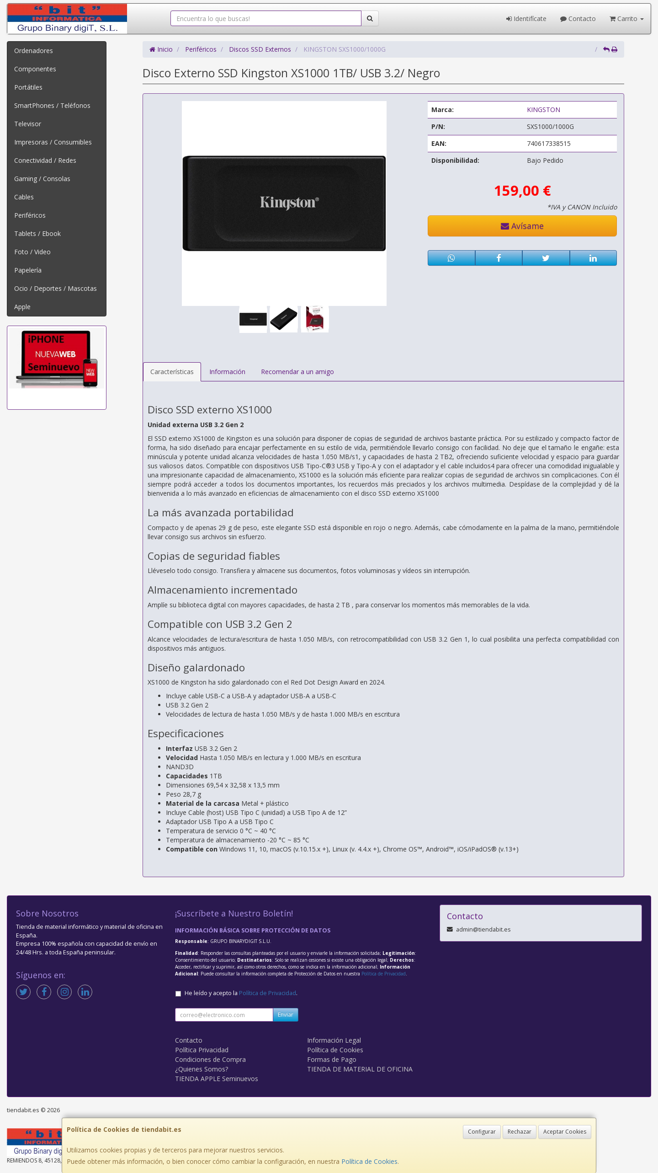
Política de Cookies (369, 1161)
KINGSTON (543, 109)
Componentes (35, 68)
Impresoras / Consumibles (53, 142)
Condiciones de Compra (210, 1059)
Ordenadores (33, 50)
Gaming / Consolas (42, 178)
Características (172, 371)
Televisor (27, 123)
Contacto (578, 18)
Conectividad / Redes (45, 160)
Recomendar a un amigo (297, 371)
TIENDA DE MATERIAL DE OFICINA (360, 1069)
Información (227, 371)
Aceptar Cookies (564, 1132)
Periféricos (30, 215)
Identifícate (526, 18)
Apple (22, 306)
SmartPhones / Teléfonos (52, 105)
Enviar (285, 1014)
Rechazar (519, 1132)
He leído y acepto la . (241, 993)
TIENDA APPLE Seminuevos (216, 1078)
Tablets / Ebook (37, 233)
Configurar (482, 1132)
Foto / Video (32, 251)
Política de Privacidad (383, 973)
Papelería (28, 270)
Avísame (522, 225)
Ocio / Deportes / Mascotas (55, 288)
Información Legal (334, 1040)
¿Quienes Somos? (201, 1069)
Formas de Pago (331, 1059)
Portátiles (28, 87)
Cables (24, 197)
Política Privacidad (201, 1049)
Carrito (627, 18)
